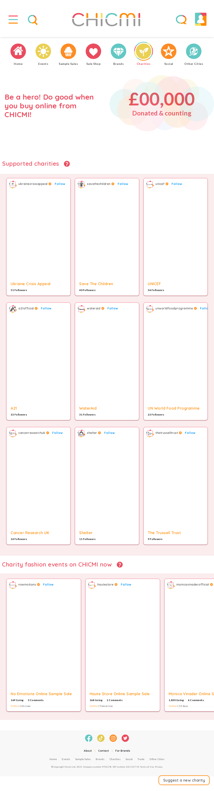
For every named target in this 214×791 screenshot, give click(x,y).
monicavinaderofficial (194, 584)
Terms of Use (147, 766)
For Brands (122, 750)
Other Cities (156, 759)
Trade (141, 759)
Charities (115, 759)
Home (53, 759)
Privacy (158, 766)
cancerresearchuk (33, 433)
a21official (28, 308)
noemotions (29, 584)
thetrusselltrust (168, 433)
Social (129, 759)
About (88, 750)
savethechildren (101, 184)
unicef (161, 184)
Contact (103, 750)
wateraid (95, 308)
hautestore (107, 584)
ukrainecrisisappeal (35, 184)
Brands (100, 759)
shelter (94, 433)
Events (66, 759)
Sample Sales (83, 759)
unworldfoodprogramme (176, 308)
